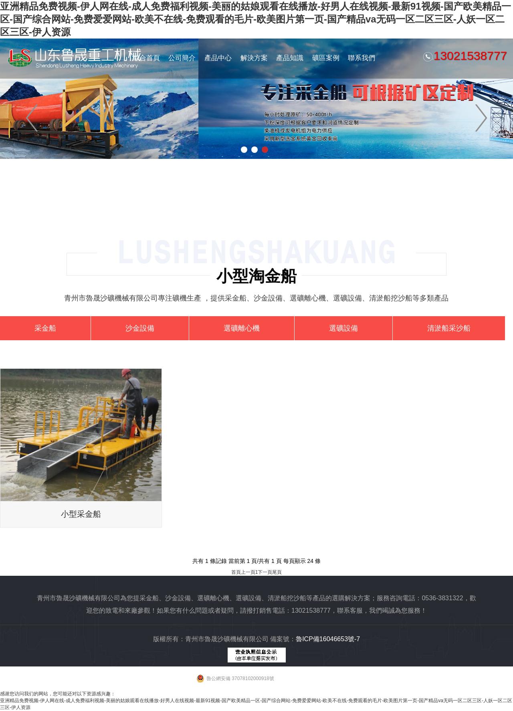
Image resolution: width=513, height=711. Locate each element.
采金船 (45, 328)
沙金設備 (139, 328)
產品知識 (289, 58)
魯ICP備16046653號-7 (328, 639)
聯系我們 (361, 58)
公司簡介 (182, 58)
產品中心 (218, 58)
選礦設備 (343, 328)
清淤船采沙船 (449, 328)
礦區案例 (325, 58)
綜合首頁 (146, 58)
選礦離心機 (242, 328)
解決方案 (254, 58)
